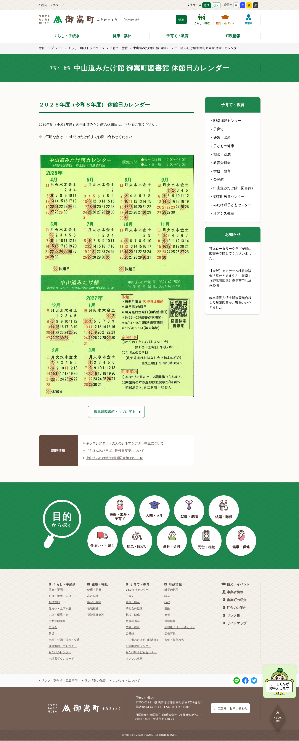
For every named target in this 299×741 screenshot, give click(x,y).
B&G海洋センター (226, 120)
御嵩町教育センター (227, 196)
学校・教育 (221, 171)
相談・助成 (221, 154)
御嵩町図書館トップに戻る (114, 411)
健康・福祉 (122, 36)
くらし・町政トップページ (86, 48)
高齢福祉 (92, 596)
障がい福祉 (94, 602)
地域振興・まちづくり (63, 646)
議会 (167, 596)
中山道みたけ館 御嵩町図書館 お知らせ (115, 458)
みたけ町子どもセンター (231, 205)
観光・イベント (225, 19)
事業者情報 (233, 592)
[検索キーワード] (148, 19)
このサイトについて (125, 680)
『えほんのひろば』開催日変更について (115, 451)
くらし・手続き (66, 36)
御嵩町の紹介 (234, 600)
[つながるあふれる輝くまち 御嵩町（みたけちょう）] (78, 22)
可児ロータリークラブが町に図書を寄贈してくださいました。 (233, 253)
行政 (167, 602)
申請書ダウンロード (61, 658)
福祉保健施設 (95, 615)
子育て (217, 129)
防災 (51, 633)
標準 (206, 5)
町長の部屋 (171, 590)
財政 (167, 608)
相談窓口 (54, 602)
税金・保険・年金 (60, 596)
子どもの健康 (222, 146)
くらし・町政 (202, 19)
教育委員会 (221, 163)
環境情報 (170, 621)
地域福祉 (92, 608)
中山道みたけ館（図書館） (151, 48)
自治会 (53, 627)
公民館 (217, 179)
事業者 (248, 19)
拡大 (216, 5)
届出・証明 (56, 590)
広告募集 (170, 633)
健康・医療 (94, 590)
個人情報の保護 (94, 680)
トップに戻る (278, 716)
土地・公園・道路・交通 (64, 640)
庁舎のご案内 (234, 608)
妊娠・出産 (221, 137)
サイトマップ (234, 623)
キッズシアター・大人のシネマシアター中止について (126, 443)
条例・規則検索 (174, 640)
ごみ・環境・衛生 (60, 615)
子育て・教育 (177, 36)
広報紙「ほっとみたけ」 (179, 627)
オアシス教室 (222, 213)
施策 (167, 615)
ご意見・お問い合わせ (230, 708)
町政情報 (232, 36)
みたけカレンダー (60, 652)
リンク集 (231, 615)
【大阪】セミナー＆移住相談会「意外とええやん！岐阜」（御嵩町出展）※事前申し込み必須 (233, 279)
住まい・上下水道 (60, 608)
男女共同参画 (57, 621)
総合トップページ (51, 5)
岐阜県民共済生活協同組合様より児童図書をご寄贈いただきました (233, 303)
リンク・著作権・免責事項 (58, 680)
